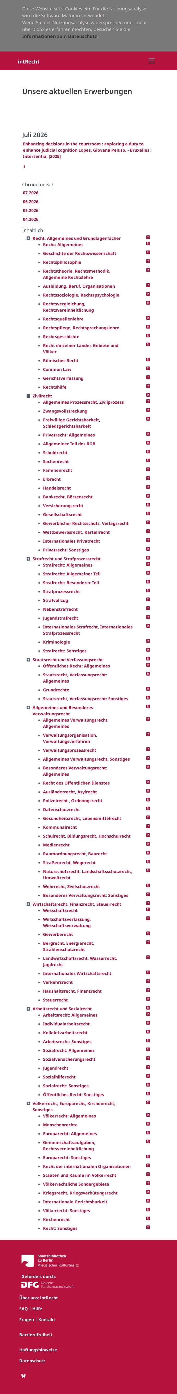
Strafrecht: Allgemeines (68, 565)
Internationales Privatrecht (71, 541)
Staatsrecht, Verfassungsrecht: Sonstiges (85, 699)
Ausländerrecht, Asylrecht (70, 792)
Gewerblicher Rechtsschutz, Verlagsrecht (86, 523)
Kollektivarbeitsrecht (65, 1033)
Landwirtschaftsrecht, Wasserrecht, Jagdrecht (80, 961)
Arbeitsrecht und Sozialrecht (62, 1009)
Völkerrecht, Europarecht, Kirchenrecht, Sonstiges (74, 1107)
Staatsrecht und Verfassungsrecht (68, 660)
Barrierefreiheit (35, 1335)
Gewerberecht (58, 934)
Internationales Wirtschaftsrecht (77, 973)
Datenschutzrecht (61, 809)
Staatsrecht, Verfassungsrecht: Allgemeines (75, 678)
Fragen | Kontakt (37, 1319)
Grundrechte (56, 690)
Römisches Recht (60, 360)
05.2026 (30, 210)
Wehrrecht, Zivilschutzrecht (71, 886)
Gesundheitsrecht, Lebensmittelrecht (82, 818)
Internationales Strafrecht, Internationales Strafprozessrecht (88, 630)
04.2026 (30, 219)
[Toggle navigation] (151, 61)
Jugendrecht (55, 1068)
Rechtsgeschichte (61, 336)
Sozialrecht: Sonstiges (66, 1086)
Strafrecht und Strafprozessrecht (67, 559)
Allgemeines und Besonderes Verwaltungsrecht (63, 711)
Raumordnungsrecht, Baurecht (75, 854)
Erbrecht (52, 479)
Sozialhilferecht (59, 1077)
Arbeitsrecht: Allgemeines (70, 1015)
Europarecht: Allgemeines (70, 1133)
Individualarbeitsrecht (66, 1024)
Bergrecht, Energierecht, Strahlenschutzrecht (68, 946)
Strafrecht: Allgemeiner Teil (72, 574)
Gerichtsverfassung (63, 378)
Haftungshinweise (38, 1350)
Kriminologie (56, 642)
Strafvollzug (55, 600)
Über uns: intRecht (38, 1298)
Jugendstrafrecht (60, 618)
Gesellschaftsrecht (62, 514)
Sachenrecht (56, 461)
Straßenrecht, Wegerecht (69, 862)
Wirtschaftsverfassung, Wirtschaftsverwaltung (67, 922)
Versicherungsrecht (63, 506)
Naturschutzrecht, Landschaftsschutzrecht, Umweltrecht (87, 875)
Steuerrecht (55, 1000)
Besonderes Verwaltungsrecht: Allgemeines (75, 771)
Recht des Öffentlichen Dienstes (76, 783)
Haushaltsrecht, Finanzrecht (72, 991)
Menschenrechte (60, 1125)
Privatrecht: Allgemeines (69, 435)
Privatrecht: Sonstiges (66, 550)
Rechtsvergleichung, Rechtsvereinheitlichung (68, 307)
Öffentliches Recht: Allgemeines (76, 666)
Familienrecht (57, 470)
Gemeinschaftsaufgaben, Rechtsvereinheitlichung (69, 1146)
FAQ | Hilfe (30, 1309)
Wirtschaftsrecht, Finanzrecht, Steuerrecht (77, 904)
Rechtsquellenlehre (63, 319)
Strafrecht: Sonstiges (65, 651)
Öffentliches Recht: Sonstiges (73, 1094)
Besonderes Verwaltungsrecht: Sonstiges (85, 895)
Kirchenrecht (56, 1219)
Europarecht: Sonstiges (67, 1157)
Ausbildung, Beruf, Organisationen (79, 286)
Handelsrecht (57, 488)
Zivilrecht (42, 396)
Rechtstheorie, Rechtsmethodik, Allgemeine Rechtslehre (77, 274)
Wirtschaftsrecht (60, 910)
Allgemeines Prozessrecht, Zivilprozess (83, 402)
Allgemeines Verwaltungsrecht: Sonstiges (86, 759)
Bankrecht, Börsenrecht (68, 497)
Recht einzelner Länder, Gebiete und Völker (80, 349)
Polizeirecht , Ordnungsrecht (72, 801)
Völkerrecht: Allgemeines (69, 1116)
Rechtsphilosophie (62, 262)
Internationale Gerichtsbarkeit (75, 1202)
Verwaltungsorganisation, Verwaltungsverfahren (70, 738)
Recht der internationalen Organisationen (87, 1166)
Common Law (57, 369)
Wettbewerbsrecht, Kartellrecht (76, 532)
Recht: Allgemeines (63, 244)
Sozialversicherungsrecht (69, 1059)
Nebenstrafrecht (60, 609)
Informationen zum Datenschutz (59, 36)
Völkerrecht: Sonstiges (66, 1210)
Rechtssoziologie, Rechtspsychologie (81, 295)
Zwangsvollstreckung (65, 411)
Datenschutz (32, 1361)
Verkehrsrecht (58, 982)
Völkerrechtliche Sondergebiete (76, 1184)
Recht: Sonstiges (60, 1228)
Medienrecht (56, 845)
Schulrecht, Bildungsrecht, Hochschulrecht (87, 836)
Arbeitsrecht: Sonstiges (67, 1041)
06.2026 (30, 201)
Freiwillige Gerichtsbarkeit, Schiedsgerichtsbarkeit (71, 423)
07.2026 (30, 193)
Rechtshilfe (54, 387)
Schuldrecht (55, 452)
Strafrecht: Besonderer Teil (71, 583)
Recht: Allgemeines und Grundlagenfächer (77, 238)
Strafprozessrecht (61, 591)
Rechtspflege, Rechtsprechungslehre (81, 328)
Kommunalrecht (60, 827)
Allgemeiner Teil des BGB (69, 444)
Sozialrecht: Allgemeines (69, 1050)
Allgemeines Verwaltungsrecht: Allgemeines (76, 723)
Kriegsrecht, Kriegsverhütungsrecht (80, 1193)
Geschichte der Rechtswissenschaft (79, 253)
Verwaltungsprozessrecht (69, 750)
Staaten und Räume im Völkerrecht (79, 1175)
